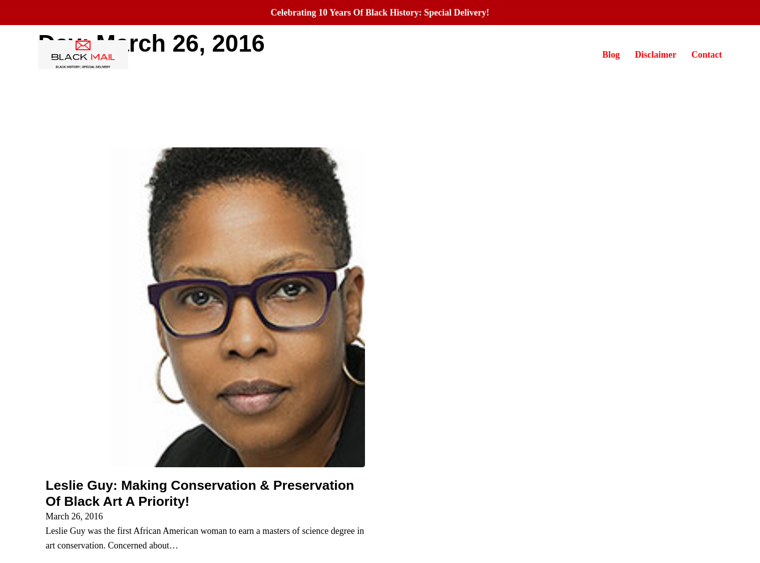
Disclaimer (655, 55)
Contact (706, 55)
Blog (611, 55)
